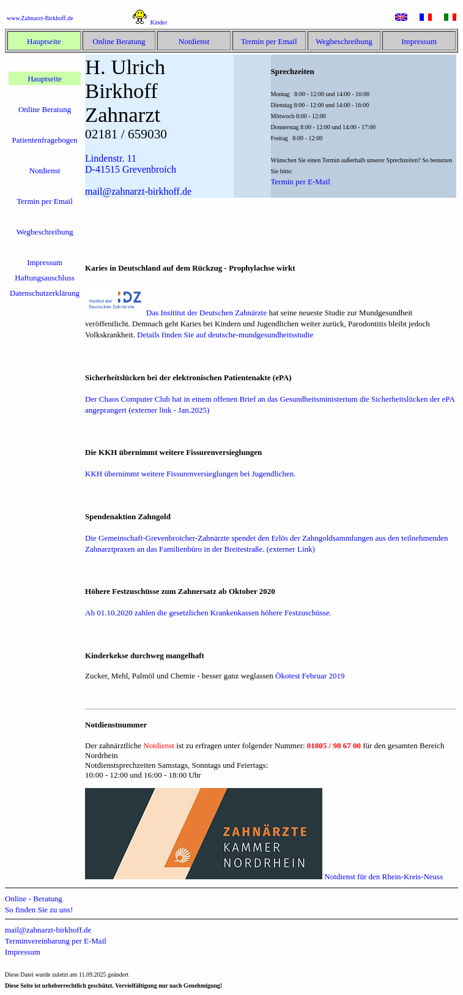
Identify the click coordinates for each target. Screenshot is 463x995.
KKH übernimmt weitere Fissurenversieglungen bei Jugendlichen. (190, 473)
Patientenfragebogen (45, 140)
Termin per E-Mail (300, 181)
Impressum (419, 41)
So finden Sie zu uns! (39, 909)
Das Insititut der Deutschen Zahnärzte (177, 312)
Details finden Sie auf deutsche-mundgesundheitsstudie (225, 334)
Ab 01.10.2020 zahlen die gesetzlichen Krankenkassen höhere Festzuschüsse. (208, 612)
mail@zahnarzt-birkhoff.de (48, 929)
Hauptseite (44, 41)
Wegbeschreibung (344, 41)
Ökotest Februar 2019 (309, 675)
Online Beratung (118, 41)
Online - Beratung (33, 898)
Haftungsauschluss (45, 277)
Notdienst (194, 41)
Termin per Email (269, 41)
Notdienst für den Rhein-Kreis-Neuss (264, 876)
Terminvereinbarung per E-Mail (55, 940)
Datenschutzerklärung (45, 293)
